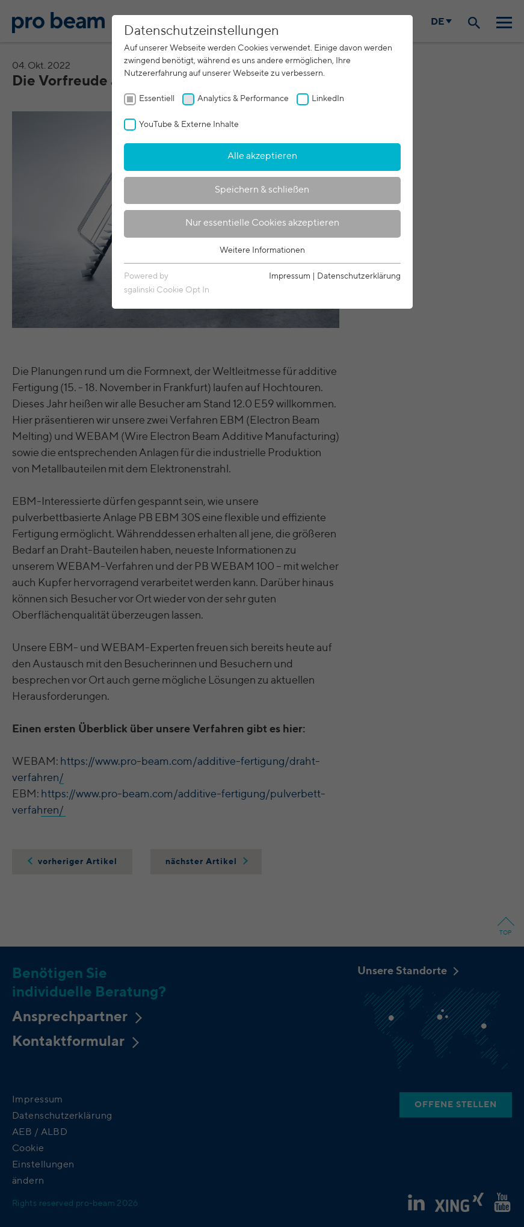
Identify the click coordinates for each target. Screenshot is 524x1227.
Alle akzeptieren (262, 156)
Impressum (289, 276)
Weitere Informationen (262, 250)
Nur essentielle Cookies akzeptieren (262, 223)
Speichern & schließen (262, 190)
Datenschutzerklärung (359, 276)
